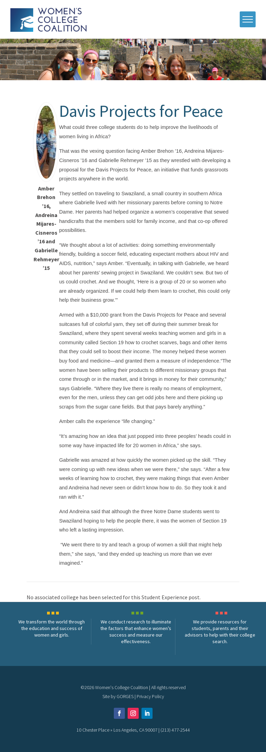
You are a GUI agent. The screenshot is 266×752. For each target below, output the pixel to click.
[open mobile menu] (247, 19)
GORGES (125, 696)
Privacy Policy (150, 696)
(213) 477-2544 (175, 730)
